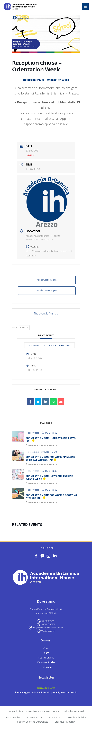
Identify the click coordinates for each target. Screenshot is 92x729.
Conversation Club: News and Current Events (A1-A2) (49, 477)
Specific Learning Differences (32, 721)
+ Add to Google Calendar (46, 279)
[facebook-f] (37, 556)
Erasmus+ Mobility (65, 721)
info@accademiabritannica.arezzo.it (48, 628)
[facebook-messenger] (43, 556)
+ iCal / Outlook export (47, 290)
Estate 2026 (55, 717)
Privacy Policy (13, 717)
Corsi (46, 648)
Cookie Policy (34, 717)
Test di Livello (46, 657)
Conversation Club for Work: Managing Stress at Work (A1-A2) (50, 458)
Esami (46, 652)
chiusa (24, 327)
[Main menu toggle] (85, 6)
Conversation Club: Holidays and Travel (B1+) (50, 345)
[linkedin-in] (55, 556)
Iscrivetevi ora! (46, 688)
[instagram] (49, 556)
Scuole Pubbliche (77, 717)
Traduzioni (46, 667)
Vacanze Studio (46, 662)
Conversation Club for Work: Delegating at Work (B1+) (51, 496)
